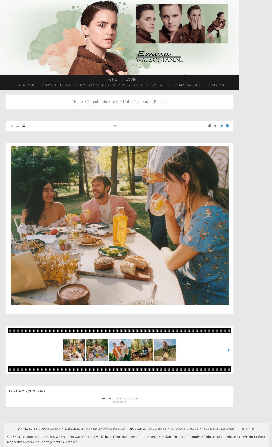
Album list (27, 85)
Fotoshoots (97, 101)
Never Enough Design (105, 428)
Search (219, 85)
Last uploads (58, 85)
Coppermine (49, 428)
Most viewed (129, 85)
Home (112, 79)
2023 (115, 101)
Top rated (160, 85)
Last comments (94, 85)
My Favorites (191, 85)
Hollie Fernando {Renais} (145, 101)
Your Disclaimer (218, 428)
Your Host (157, 428)
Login (131, 79)
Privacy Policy (185, 428)
